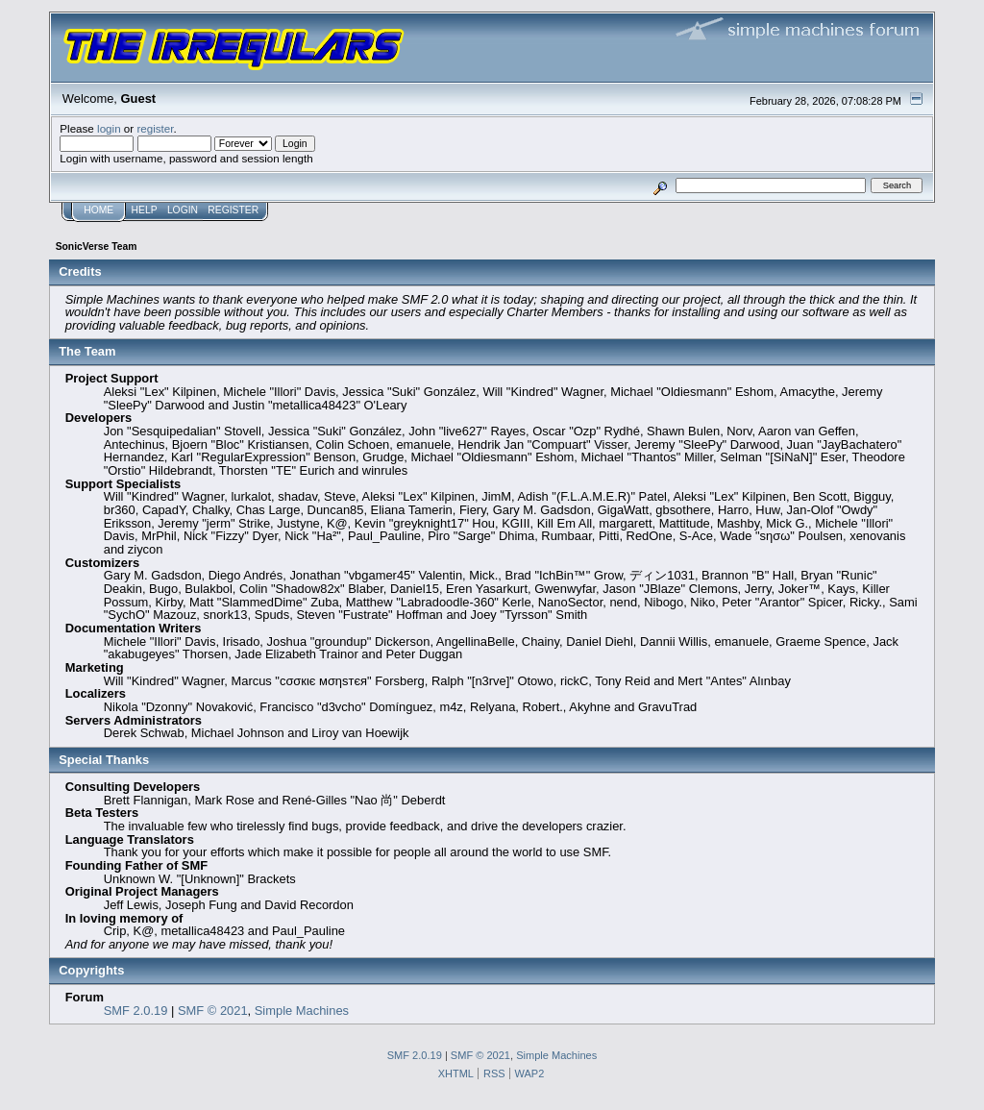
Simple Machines (302, 1010)
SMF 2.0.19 (136, 1010)
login (109, 128)
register (154, 128)
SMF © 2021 (213, 1010)
